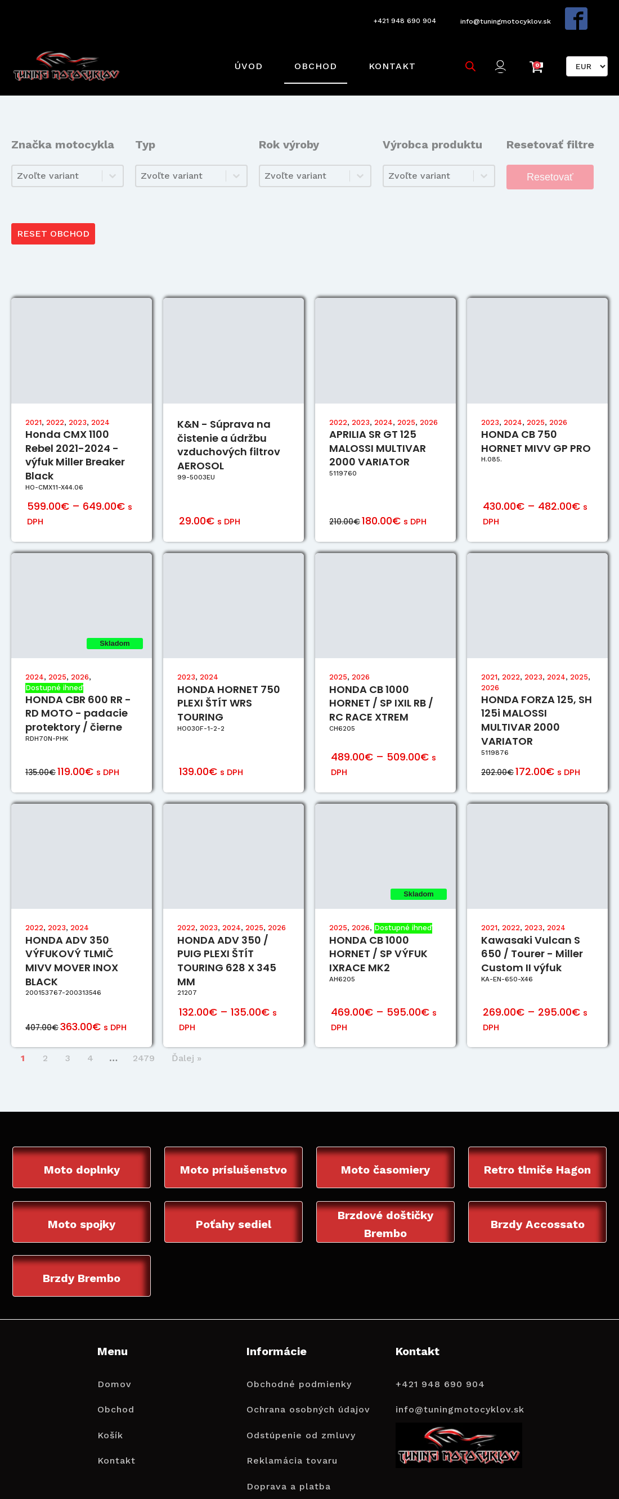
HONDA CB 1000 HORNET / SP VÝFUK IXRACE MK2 (378, 928)
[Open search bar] (465, 49)
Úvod (244, 48)
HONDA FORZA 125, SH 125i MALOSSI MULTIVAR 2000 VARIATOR (536, 694)
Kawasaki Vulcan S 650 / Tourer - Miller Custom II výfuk (532, 928)
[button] (500, 49)
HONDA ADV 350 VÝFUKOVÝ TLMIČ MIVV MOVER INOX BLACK (71, 935)
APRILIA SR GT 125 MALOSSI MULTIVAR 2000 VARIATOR (377, 422)
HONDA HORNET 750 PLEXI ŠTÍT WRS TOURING (228, 677)
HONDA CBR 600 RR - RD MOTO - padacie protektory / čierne (78, 688)
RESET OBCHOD (55, 206)
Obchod (310, 48)
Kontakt (387, 48)
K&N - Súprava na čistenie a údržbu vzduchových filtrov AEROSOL (228, 419)
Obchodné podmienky (299, 1361)
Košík (110, 1412)
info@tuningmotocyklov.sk (505, 14)
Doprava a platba (288, 1463)
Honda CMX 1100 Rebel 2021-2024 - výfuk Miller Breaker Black (75, 429)
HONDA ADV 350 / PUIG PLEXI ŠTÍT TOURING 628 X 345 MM (226, 935)
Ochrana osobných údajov (308, 1386)
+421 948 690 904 (397, 15)
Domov (114, 1361)
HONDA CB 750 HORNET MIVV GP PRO (536, 415)
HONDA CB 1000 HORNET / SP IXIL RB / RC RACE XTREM (381, 677)
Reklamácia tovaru (292, 1438)
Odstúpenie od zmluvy (301, 1412)
